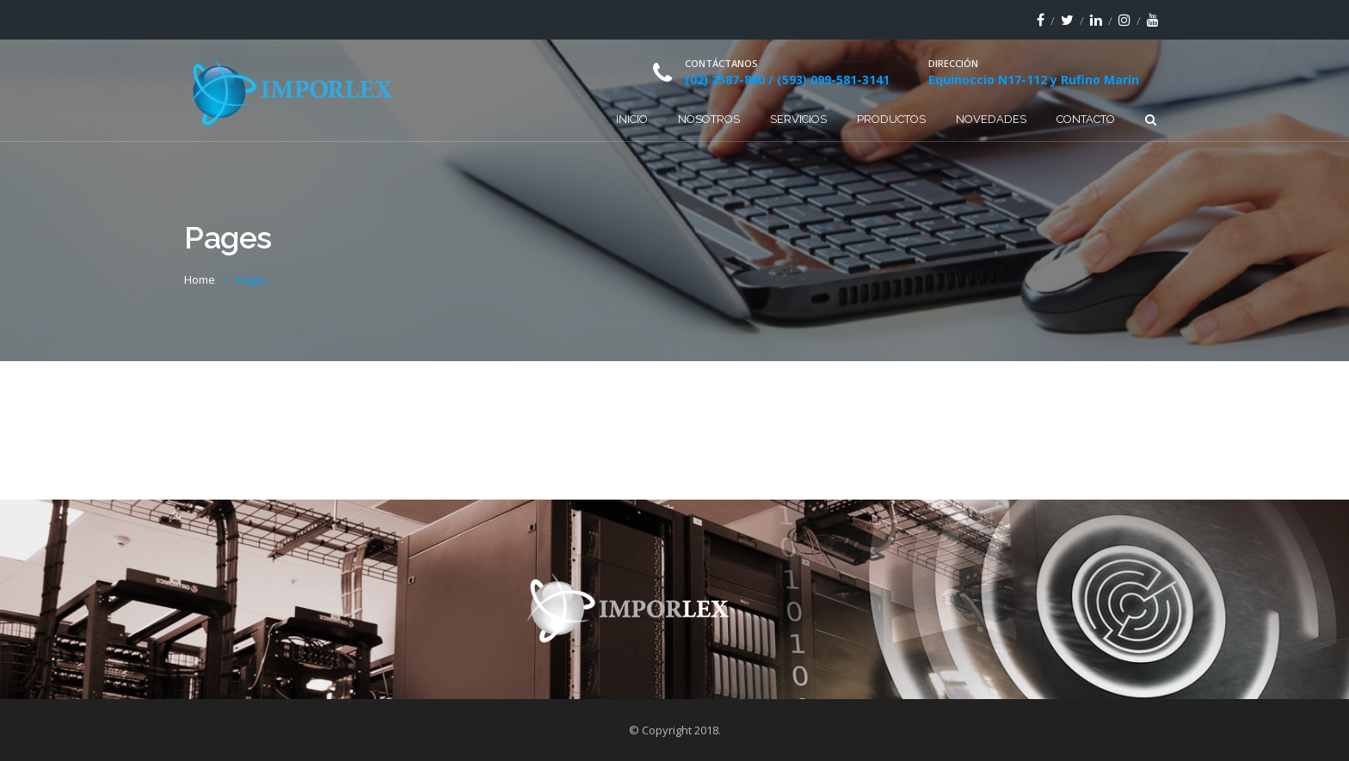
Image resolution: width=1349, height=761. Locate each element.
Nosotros (709, 119)
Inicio (632, 119)
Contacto (1085, 119)
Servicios (798, 119)
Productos (891, 119)
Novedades (991, 119)
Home (199, 279)
